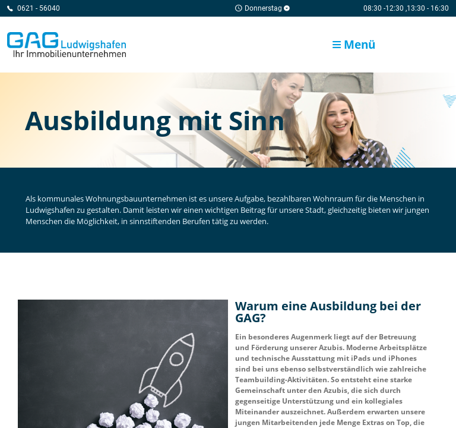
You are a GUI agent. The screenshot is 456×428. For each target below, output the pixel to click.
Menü (353, 44)
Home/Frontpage (66, 44)
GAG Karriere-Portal (425, 45)
